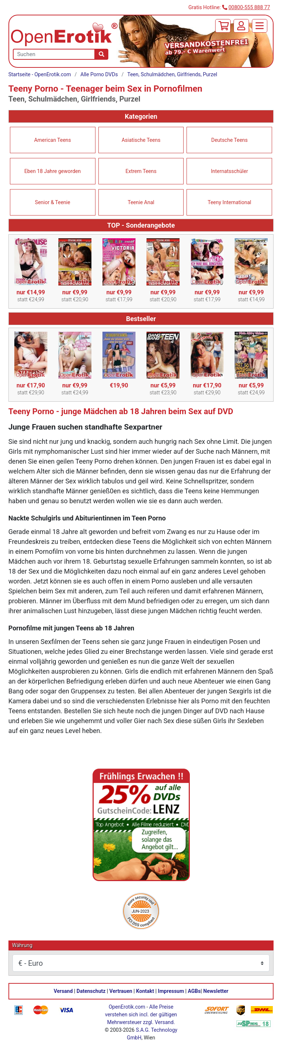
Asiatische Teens (141, 140)
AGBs (194, 991)
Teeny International (230, 202)
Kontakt (145, 991)
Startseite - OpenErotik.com (39, 74)
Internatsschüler (229, 171)
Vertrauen (120, 991)
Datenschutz (91, 991)
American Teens (52, 140)
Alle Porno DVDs (99, 74)
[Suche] (101, 54)
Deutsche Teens (229, 140)
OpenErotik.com (127, 1007)
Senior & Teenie (52, 202)
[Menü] (259, 26)
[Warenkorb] (223, 26)
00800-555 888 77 (249, 7)
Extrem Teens (141, 171)
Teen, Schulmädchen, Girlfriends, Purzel (172, 74)
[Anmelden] (241, 26)
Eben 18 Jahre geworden (52, 171)
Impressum (171, 991)
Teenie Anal (141, 202)
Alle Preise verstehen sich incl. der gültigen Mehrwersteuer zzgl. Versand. (141, 1014)
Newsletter (215, 991)
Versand (63, 991)
